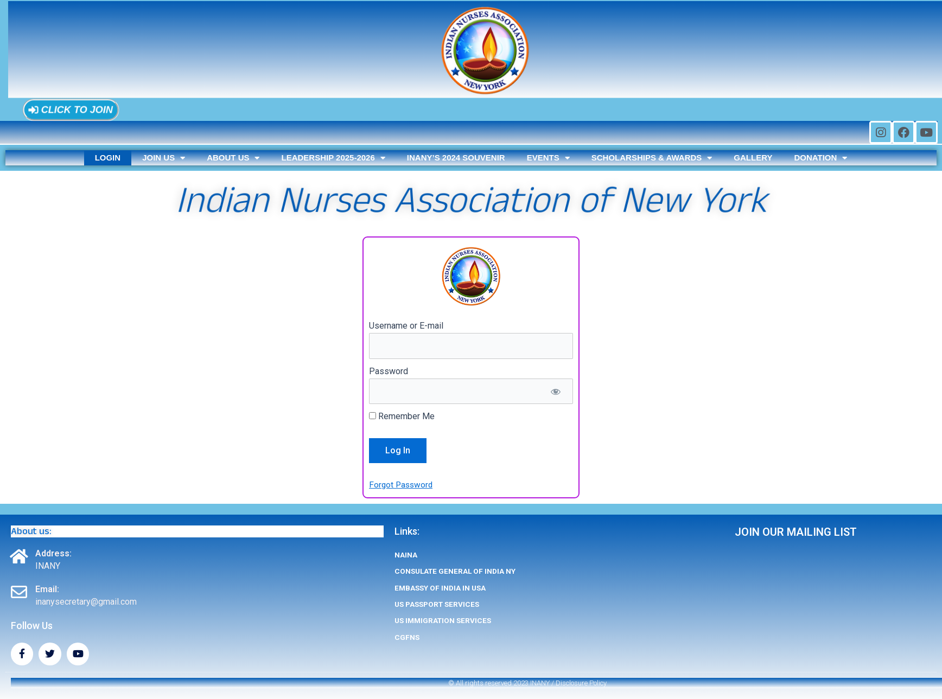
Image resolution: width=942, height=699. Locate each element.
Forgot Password (402, 485)
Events (548, 157)
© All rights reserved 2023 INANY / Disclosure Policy (527, 683)
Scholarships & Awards (651, 157)
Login (108, 157)
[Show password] (555, 392)
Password (388, 372)
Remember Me (402, 417)
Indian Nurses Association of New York (471, 200)
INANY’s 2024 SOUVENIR (456, 157)
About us (233, 157)
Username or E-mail (406, 325)
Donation (820, 157)
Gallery (753, 157)
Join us (163, 157)
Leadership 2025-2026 (333, 157)
